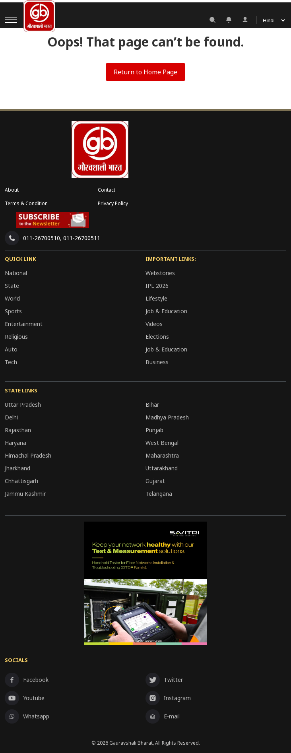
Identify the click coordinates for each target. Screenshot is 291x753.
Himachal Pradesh (28, 455)
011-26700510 (41, 238)
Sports (13, 311)
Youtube (25, 698)
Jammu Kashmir (25, 493)
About (12, 189)
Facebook (26, 680)
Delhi (11, 417)
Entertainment (24, 324)
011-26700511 (81, 238)
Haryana (15, 442)
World (12, 298)
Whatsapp (27, 716)
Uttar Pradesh (23, 404)
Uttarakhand (162, 468)
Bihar (152, 404)
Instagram (168, 698)
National (16, 273)
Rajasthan (18, 430)
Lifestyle (156, 298)
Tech (11, 362)
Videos (154, 324)
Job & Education (166, 311)
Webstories (160, 273)
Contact (106, 189)
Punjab (154, 430)
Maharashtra (162, 455)
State (12, 285)
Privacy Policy (113, 203)
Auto (11, 349)
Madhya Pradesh (167, 417)
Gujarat (155, 481)
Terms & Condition (26, 203)
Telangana (159, 493)
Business (157, 362)
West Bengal (162, 442)
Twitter (164, 680)
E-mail (163, 716)
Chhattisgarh (21, 481)
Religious (16, 336)
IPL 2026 (157, 285)
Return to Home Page (145, 72)
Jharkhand (17, 468)
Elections (157, 336)
